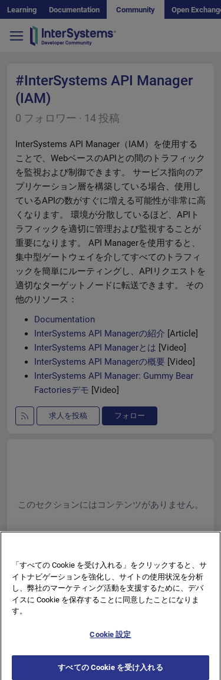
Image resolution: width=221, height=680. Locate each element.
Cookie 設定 (110, 640)
